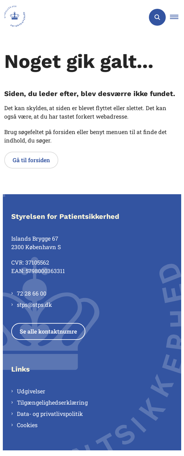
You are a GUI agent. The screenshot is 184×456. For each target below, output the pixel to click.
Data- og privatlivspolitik (50, 413)
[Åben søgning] (157, 17)
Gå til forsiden (31, 160)
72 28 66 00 (31, 293)
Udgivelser (31, 391)
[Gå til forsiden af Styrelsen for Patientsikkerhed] (12, 17)
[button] (177, 17)
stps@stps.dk (34, 304)
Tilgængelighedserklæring (52, 402)
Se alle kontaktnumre (48, 331)
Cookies (27, 425)
